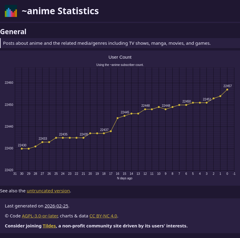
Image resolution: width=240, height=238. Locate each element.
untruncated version (48, 190)
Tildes (49, 226)
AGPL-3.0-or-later (40, 216)
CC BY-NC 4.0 (103, 216)
